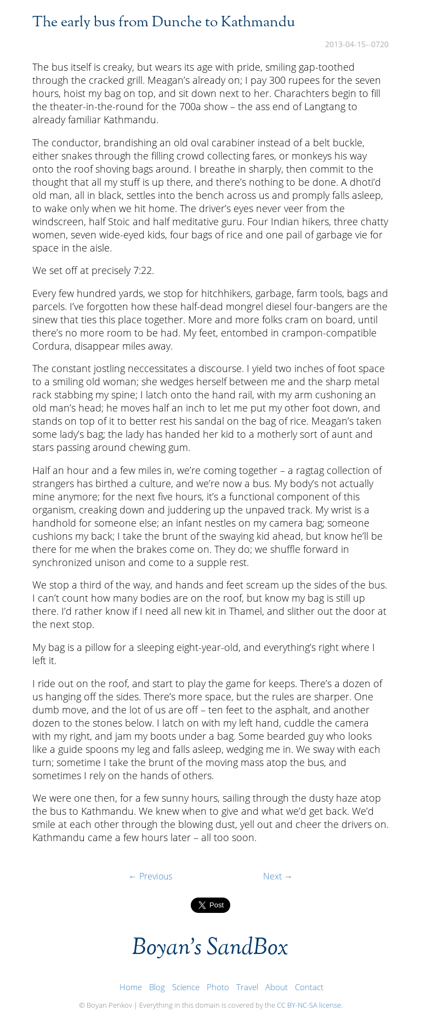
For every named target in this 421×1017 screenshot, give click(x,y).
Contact (309, 987)
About (276, 987)
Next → (278, 876)
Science (186, 987)
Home (131, 987)
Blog (157, 987)
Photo (218, 987)
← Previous (150, 876)
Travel (247, 987)
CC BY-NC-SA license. (310, 1005)
